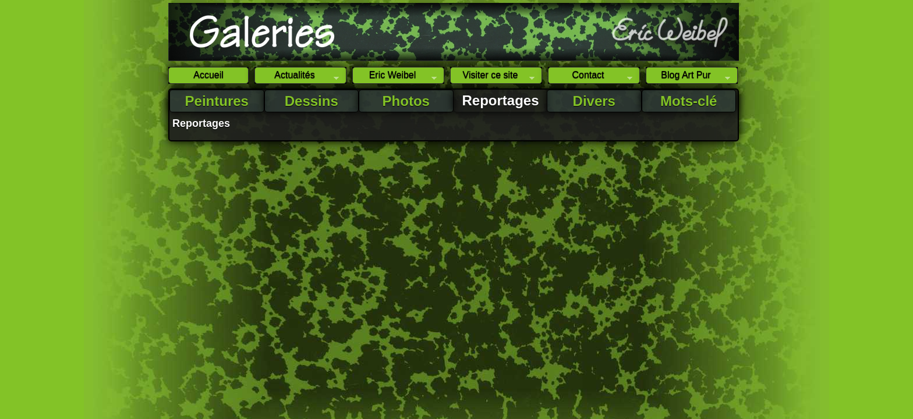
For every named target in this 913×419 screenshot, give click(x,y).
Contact (590, 77)
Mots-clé (688, 101)
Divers (594, 101)
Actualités (296, 77)
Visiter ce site (492, 77)
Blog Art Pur (688, 77)
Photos (406, 101)
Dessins (311, 101)
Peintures (217, 101)
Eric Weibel (394, 77)
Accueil (208, 75)
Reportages (500, 100)
